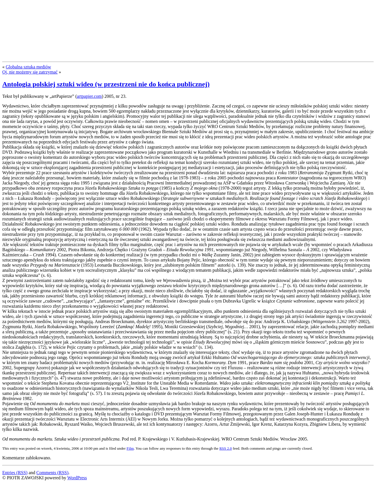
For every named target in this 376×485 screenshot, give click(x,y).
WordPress (77, 477)
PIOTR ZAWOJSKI (44, 14)
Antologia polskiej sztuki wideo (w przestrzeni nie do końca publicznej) (106, 84)
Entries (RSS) (14, 472)
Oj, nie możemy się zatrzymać (30, 72)
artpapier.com (89, 96)
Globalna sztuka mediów (28, 66)
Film (130, 448)
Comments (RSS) (52, 472)
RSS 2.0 (225, 448)
